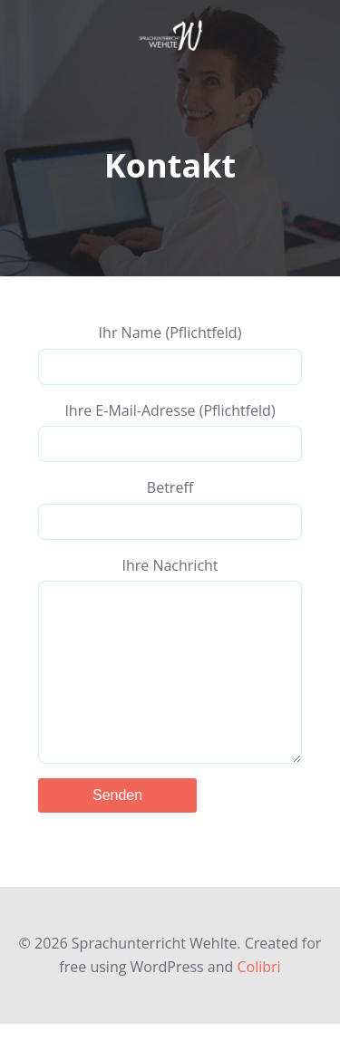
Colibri (258, 1003)
